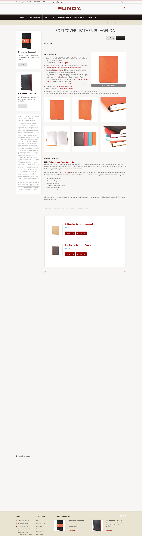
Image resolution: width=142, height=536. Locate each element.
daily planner (57, 208)
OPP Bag (69, 86)
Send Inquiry (110, 38)
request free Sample (66, 89)
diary (34, 184)
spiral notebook (28, 187)
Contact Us (92, 17)
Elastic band (50, 84)
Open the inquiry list (21, 2)
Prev (121, 512)
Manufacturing (64, 17)
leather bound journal (71, 208)
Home (22, 17)
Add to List (120, 38)
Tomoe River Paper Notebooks (62, 162)
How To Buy (79, 17)
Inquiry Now (82, 233)
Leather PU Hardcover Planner (78, 243)
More (22, 64)
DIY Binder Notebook (114, 516)
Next (124, 512)
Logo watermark (82, 79)
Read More (72, 526)
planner (86, 208)
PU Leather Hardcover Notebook (80, 224)
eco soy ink (57, 77)
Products (49, 17)
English (122, 2)
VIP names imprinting (65, 67)
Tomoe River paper (64, 172)
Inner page (49, 81)
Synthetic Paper (62, 63)
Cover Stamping (51, 67)
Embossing (77, 67)
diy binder (35, 187)
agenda (50, 208)
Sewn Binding (59, 70)
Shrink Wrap (60, 86)
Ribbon (70, 84)
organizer (80, 208)
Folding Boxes (22, 189)
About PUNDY (35, 17)
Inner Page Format (27, 184)
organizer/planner (29, 186)
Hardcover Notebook (120, 22)
